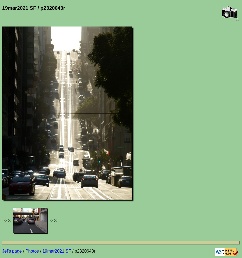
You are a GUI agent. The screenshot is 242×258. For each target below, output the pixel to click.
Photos (32, 251)
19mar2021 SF (56, 251)
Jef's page (12, 251)
